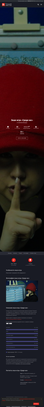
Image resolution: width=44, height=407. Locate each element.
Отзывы (20, 253)
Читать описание (22, 138)
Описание (10, 253)
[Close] (41, 398)
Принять (36, 403)
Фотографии (26, 253)
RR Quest (25, 122)
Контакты (15, 253)
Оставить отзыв (33, 253)
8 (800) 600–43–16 (31, 1)
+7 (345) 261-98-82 (28, 380)
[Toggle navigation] (41, 4)
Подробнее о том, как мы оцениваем (22, 363)
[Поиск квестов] (38, 4)
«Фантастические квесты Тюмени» (13, 319)
